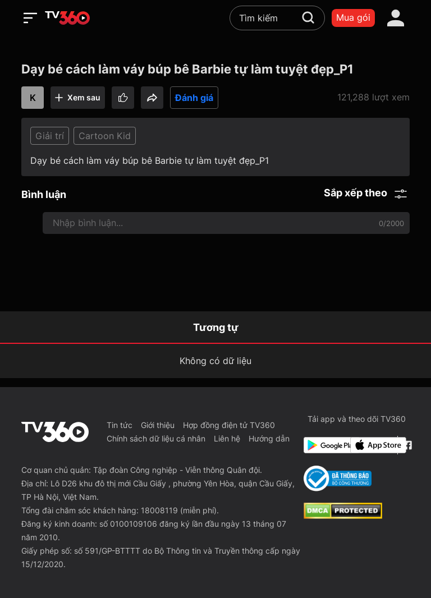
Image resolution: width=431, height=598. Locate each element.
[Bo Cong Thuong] (338, 478)
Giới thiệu (158, 425)
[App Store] (371, 445)
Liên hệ (227, 438)
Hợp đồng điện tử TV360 (229, 425)
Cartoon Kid (105, 135)
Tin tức (119, 425)
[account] (396, 18)
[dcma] (343, 515)
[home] (67, 18)
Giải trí (49, 135)
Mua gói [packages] (353, 17)
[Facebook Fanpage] (406, 445)
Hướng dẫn (269, 438)
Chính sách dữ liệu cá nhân (156, 438)
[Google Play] (325, 445)
